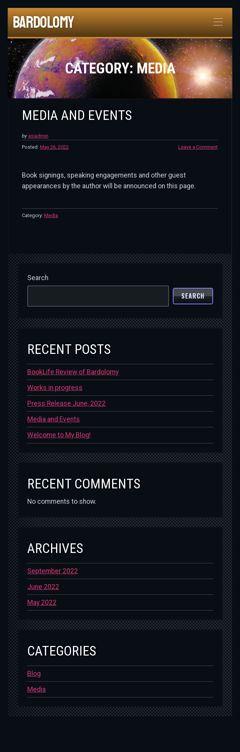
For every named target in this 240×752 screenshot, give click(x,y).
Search (37, 278)
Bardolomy (43, 23)
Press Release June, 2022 (66, 403)
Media (51, 215)
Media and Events (77, 115)
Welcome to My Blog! (59, 435)
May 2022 (41, 602)
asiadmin (38, 136)
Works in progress (55, 388)
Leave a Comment (198, 147)
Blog (34, 673)
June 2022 (43, 587)
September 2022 (52, 571)
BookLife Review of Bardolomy (73, 372)
